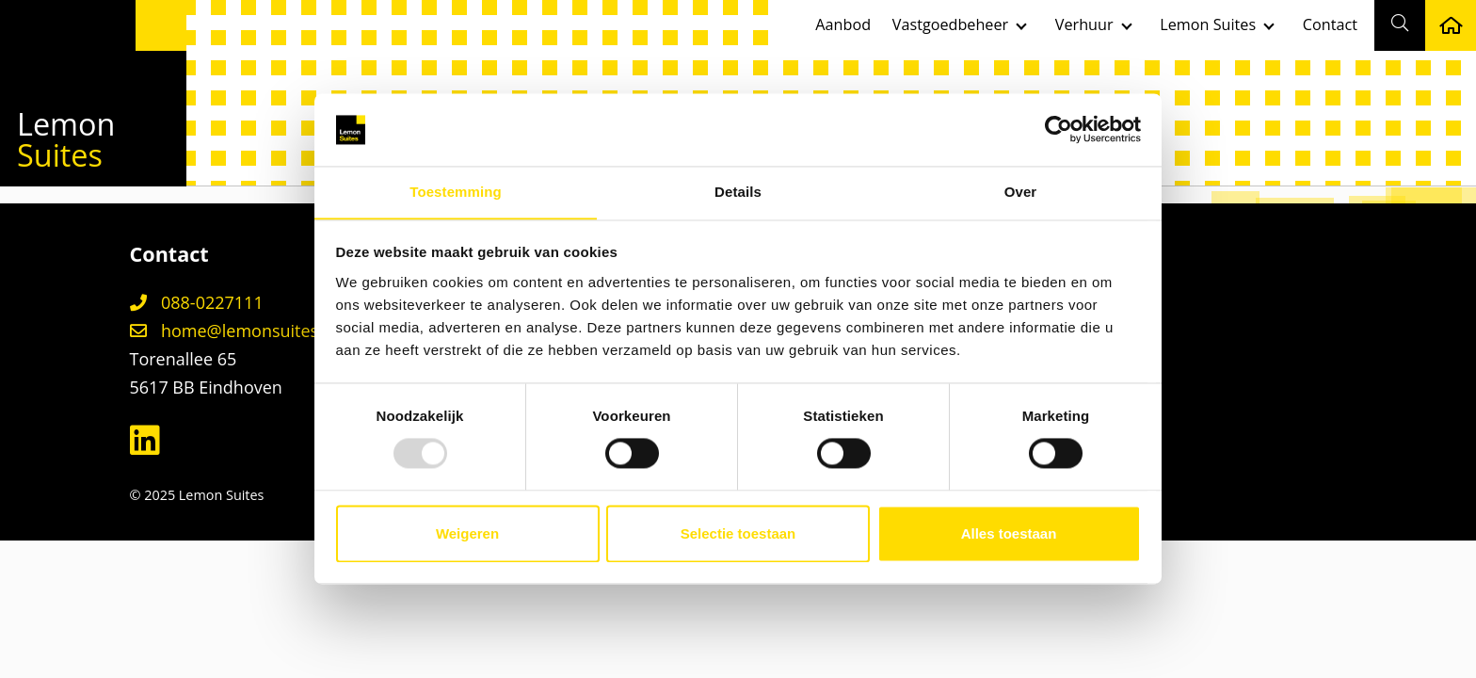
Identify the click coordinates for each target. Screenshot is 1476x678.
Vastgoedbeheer (950, 24)
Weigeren (467, 534)
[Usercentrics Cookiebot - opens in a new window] (1058, 129)
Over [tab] (1020, 192)
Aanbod (843, 24)
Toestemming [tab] (455, 192)
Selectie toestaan (738, 534)
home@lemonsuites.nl (234, 330)
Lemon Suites (1208, 24)
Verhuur (1084, 24)
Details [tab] (738, 192)
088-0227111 (197, 302)
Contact (1330, 24)
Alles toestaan (1009, 534)
